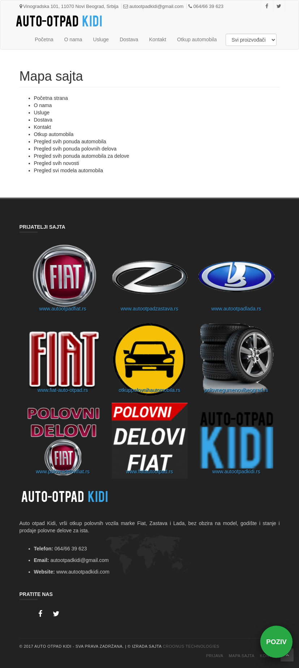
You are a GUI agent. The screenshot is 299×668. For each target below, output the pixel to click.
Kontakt (157, 39)
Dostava (129, 39)
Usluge (101, 39)
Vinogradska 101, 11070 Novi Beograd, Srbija (69, 6)
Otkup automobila (197, 39)
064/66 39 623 (205, 6)
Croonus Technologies (191, 646)
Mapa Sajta (242, 656)
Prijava (214, 656)
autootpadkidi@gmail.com (153, 6)
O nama (73, 39)
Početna (44, 39)
